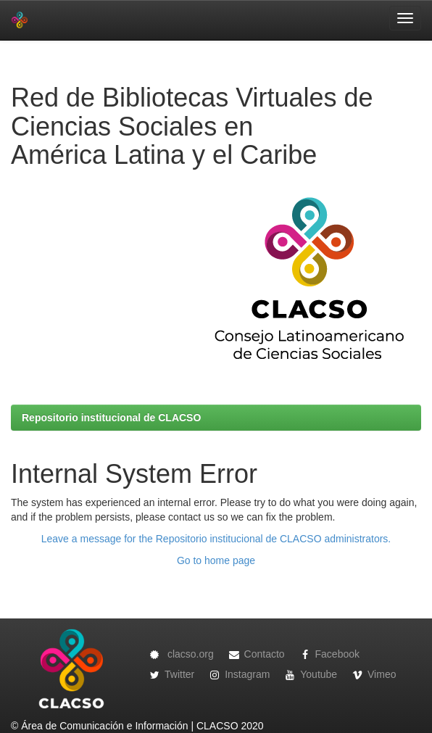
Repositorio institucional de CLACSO (111, 417)
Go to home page (216, 560)
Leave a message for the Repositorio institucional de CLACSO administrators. (216, 538)
